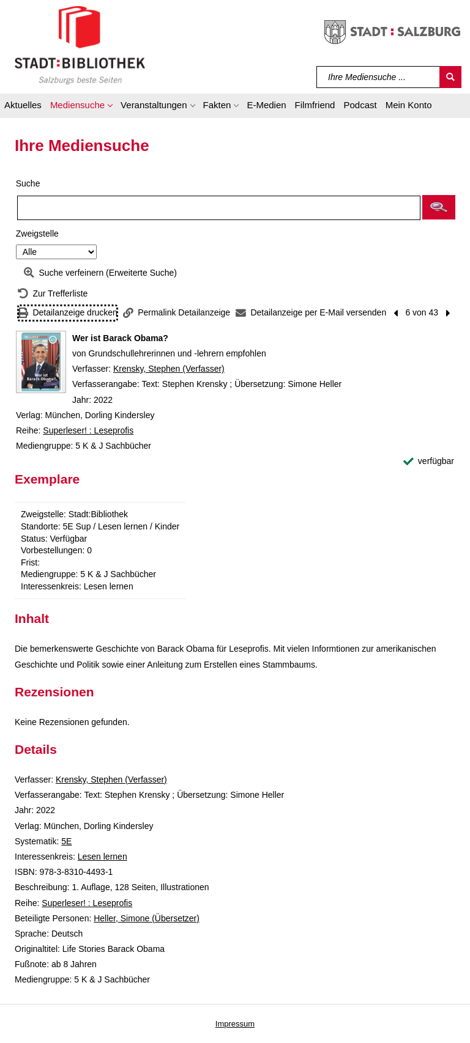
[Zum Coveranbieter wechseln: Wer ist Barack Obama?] (41, 362)
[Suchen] (450, 77)
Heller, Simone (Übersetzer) (147, 918)
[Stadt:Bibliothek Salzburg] (80, 45)
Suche (28, 183)
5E (66, 841)
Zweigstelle (37, 233)
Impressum (235, 1023)
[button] (81, 107)
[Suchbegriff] (378, 77)
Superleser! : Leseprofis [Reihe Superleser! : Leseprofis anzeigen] (88, 430)
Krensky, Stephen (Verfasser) (169, 369)
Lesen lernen (102, 856)
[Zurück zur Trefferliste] (53, 293)
